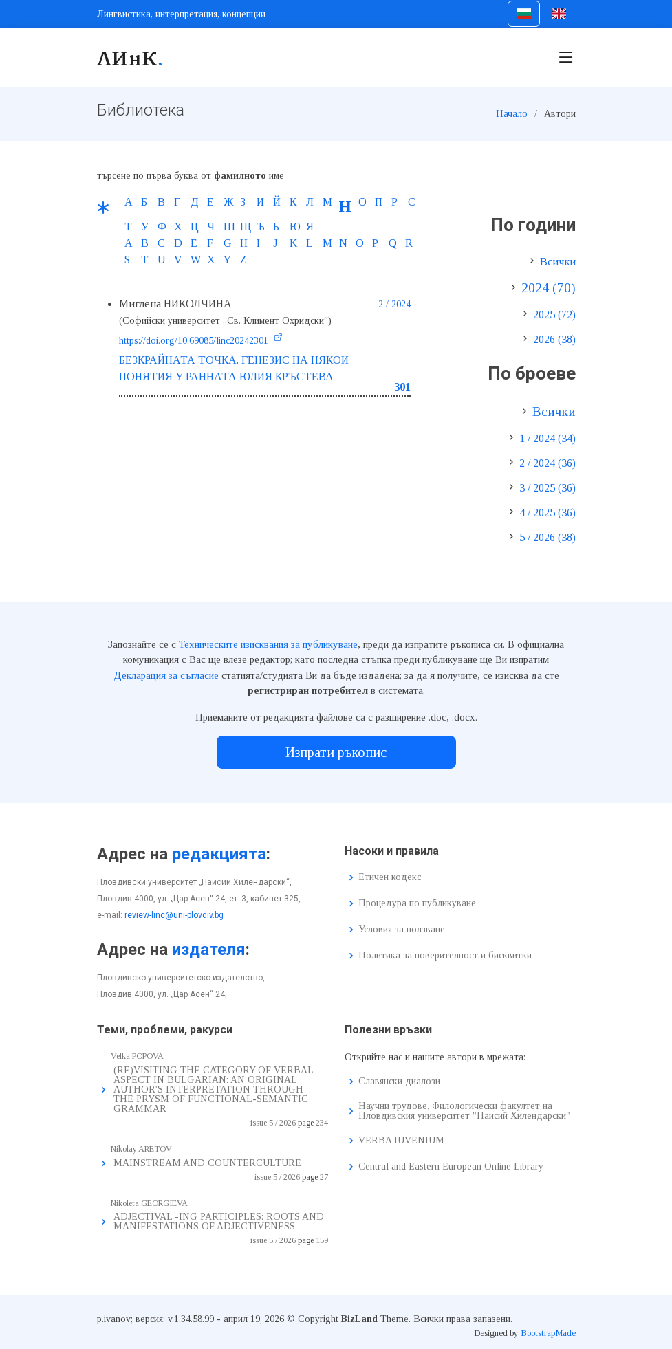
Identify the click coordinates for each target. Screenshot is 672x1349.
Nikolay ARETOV (141, 1149)
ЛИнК (130, 57)
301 (402, 387)
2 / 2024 (394, 304)
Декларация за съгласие (166, 675)
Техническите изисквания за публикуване (268, 644)
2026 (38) (554, 339)
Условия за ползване (401, 929)
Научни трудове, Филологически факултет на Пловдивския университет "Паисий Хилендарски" (464, 1111)
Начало (512, 114)
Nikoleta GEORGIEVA (149, 1203)
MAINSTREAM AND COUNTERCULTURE (207, 1163)
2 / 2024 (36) (547, 463)
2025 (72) (554, 314)
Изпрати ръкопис (336, 752)
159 (322, 1240)
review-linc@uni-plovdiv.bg (174, 915)
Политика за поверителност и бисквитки (445, 956)
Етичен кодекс (389, 877)
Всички (558, 261)
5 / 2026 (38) (547, 537)
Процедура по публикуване (417, 903)
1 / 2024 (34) (547, 438)
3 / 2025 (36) (547, 488)
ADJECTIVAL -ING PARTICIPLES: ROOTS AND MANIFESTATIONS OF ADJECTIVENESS (218, 1221)
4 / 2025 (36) (547, 512)
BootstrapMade (548, 1333)
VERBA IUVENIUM (401, 1140)
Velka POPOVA (137, 1056)
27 (324, 1177)
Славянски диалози (399, 1081)
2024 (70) (548, 288)
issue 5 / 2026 (273, 1123)
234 (322, 1123)
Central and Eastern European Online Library (450, 1167)
